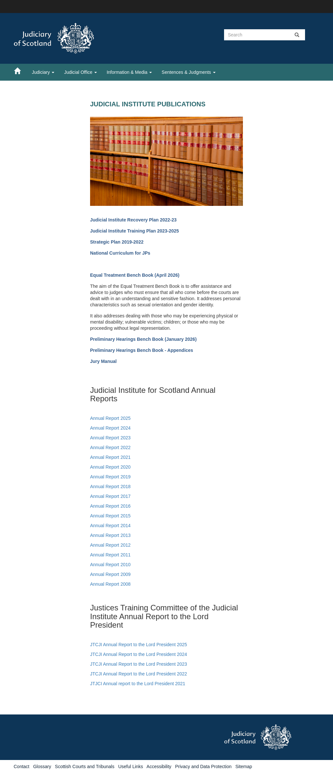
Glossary (42, 766)
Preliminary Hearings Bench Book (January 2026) (143, 339)
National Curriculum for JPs (120, 253)
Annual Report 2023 (110, 437)
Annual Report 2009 (110, 574)
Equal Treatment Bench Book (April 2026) (135, 275)
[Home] (20, 70)
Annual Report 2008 (110, 584)
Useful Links (130, 766)
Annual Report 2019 (110, 476)
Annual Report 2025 (110, 418)
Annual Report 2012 (110, 545)
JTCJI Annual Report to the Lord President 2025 (138, 644)
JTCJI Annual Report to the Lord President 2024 (138, 654)
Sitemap (243, 766)
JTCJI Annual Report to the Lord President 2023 (138, 664)
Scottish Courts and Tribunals (84, 766)
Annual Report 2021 (110, 457)
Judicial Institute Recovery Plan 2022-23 (133, 219)
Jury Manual (103, 361)
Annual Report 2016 (110, 506)
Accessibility (159, 766)
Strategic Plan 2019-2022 (116, 242)
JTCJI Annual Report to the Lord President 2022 (138, 673)
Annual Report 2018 (110, 486)
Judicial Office (80, 72)
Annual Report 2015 (110, 515)
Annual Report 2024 (110, 428)
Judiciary (43, 72)
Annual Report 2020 (110, 467)
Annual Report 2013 (110, 535)
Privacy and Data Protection (203, 766)
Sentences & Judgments (189, 72)
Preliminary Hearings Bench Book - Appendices (141, 350)
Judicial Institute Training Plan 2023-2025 (134, 230)
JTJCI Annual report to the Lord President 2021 (137, 683)
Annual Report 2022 (110, 447)
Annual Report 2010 (110, 564)
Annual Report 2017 (110, 496)
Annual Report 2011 (110, 554)
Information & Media (129, 72)
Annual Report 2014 (110, 525)
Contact (21, 766)
